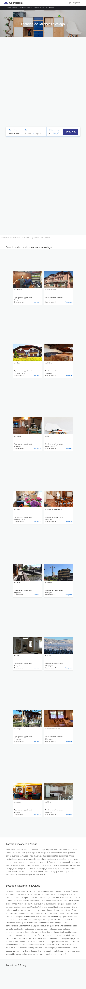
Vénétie (36, 8)
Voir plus (36, 302)
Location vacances (25, 8)
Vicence (44, 8)
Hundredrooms (11, 8)
